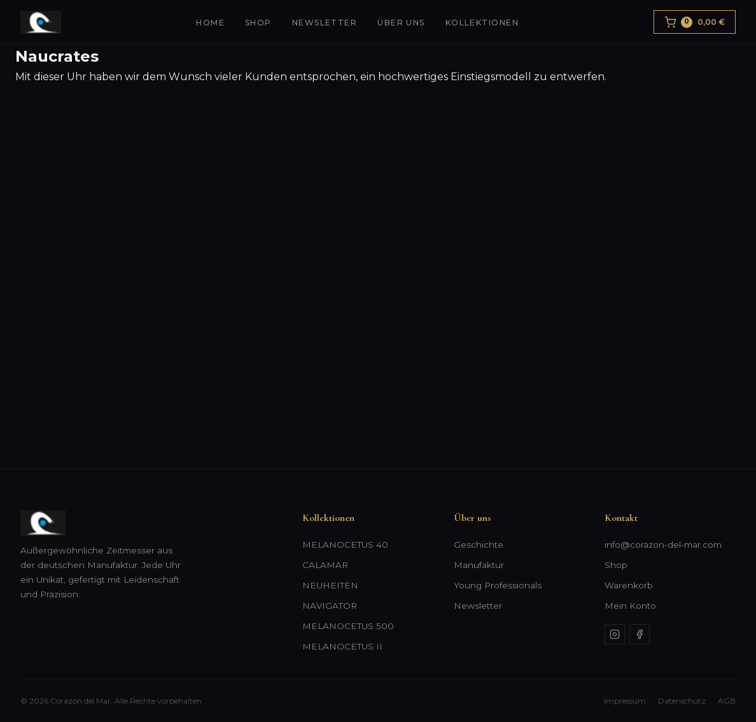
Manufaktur (479, 565)
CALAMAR (325, 565)
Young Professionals (498, 585)
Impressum (625, 700)
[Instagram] (615, 634)
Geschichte (478, 544)
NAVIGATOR (329, 606)
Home (210, 22)
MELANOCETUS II (342, 646)
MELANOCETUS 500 (348, 626)
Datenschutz (682, 700)
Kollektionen (482, 22)
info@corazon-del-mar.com (663, 544)
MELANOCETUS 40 (345, 544)
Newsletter (324, 22)
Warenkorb (629, 585)
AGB (727, 700)
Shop (258, 22)
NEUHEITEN (330, 585)
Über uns (401, 22)
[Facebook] (639, 634)
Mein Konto (630, 606)
